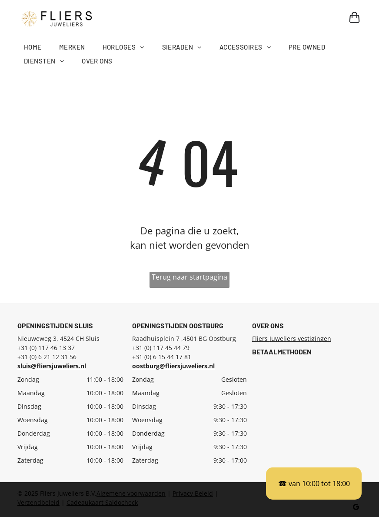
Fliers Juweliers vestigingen (291, 338)
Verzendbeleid (38, 502)
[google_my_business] (356, 508)
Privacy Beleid (193, 493)
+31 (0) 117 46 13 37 (46, 348)
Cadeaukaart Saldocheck (102, 502)
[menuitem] (41, 47)
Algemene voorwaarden (131, 493)
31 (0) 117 (149, 348)
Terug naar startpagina (189, 277)
